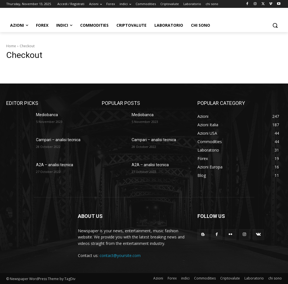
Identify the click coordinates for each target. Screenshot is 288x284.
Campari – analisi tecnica (58, 140)
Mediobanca (47, 114)
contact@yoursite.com (120, 255)
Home (11, 46)
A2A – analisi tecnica (54, 165)
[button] (275, 25)
